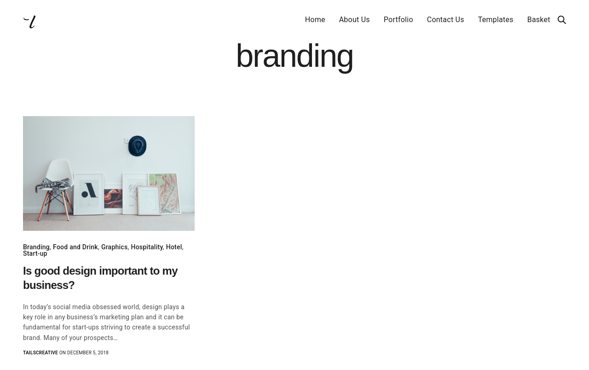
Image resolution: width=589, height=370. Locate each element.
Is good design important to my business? (100, 277)
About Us (354, 19)
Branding (36, 247)
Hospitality (146, 247)
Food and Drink (75, 247)
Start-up (35, 253)
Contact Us (445, 19)
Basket (538, 19)
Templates (496, 19)
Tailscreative (40, 352)
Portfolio (398, 19)
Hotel (174, 247)
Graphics (114, 247)
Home (315, 19)
